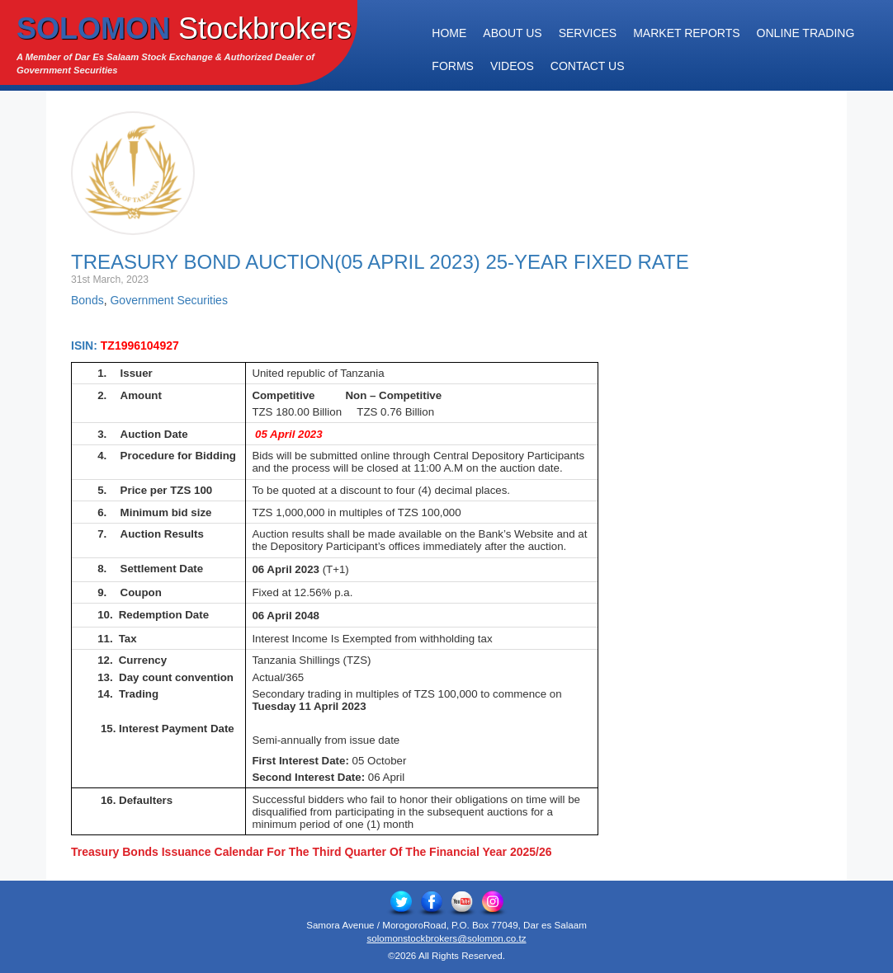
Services (588, 33)
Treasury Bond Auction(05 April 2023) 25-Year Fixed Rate (380, 262)
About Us (512, 33)
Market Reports (686, 33)
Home (449, 33)
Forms (453, 66)
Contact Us (587, 66)
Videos (512, 66)
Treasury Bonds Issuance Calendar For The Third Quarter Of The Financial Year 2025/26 (311, 851)
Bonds (87, 300)
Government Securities (168, 300)
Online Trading (806, 33)
